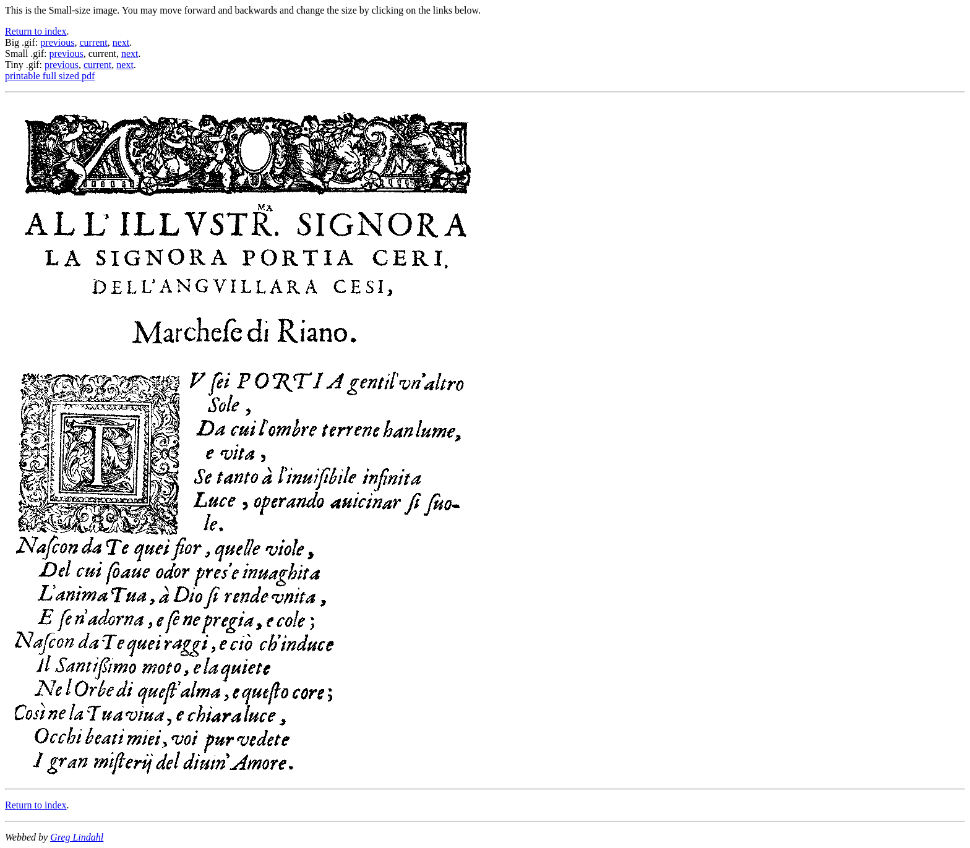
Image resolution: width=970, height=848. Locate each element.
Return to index (36, 31)
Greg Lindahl (76, 837)
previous (57, 42)
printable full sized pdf (50, 76)
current (93, 42)
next (121, 42)
